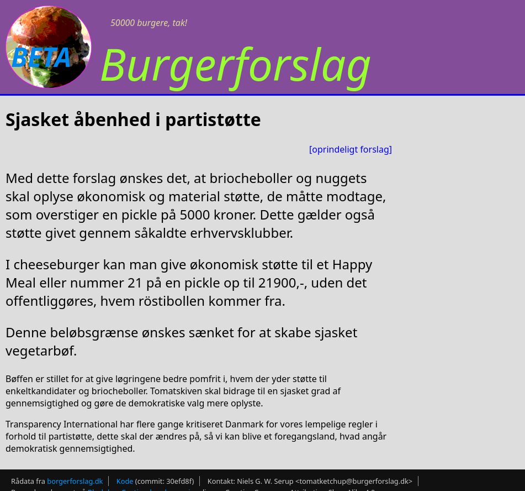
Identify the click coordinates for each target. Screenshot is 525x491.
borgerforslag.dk (75, 481)
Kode (125, 481)
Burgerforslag (235, 63)
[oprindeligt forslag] (350, 149)
